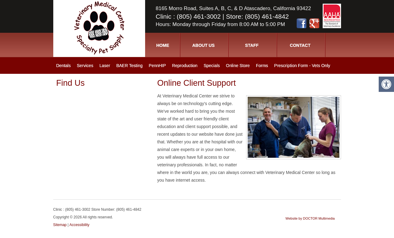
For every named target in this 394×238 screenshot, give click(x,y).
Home (162, 45)
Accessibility (79, 225)
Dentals (63, 65)
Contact (300, 45)
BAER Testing (129, 65)
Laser (104, 65)
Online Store (238, 65)
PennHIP (157, 65)
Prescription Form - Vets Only (302, 65)
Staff (251, 45)
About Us (203, 45)
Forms (262, 65)
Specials (212, 65)
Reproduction (184, 65)
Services (85, 65)
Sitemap (60, 225)
